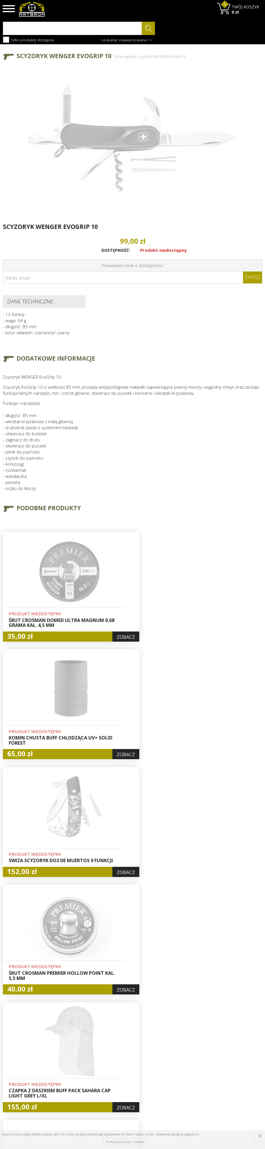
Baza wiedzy (81, 1061)
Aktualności (80, 1068)
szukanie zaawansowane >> (126, 40)
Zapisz (252, 277)
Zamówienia (125, 1081)
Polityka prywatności (125, 1091)
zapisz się (243, 1076)
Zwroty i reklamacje (88, 1088)
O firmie (77, 1054)
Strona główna (125, 56)
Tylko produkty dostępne (28, 39)
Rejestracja (124, 1075)
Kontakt (76, 1094)
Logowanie (123, 1068)
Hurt (117, 1061)
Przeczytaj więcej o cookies (125, 1141)
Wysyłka (77, 1074)
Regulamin (79, 1081)
